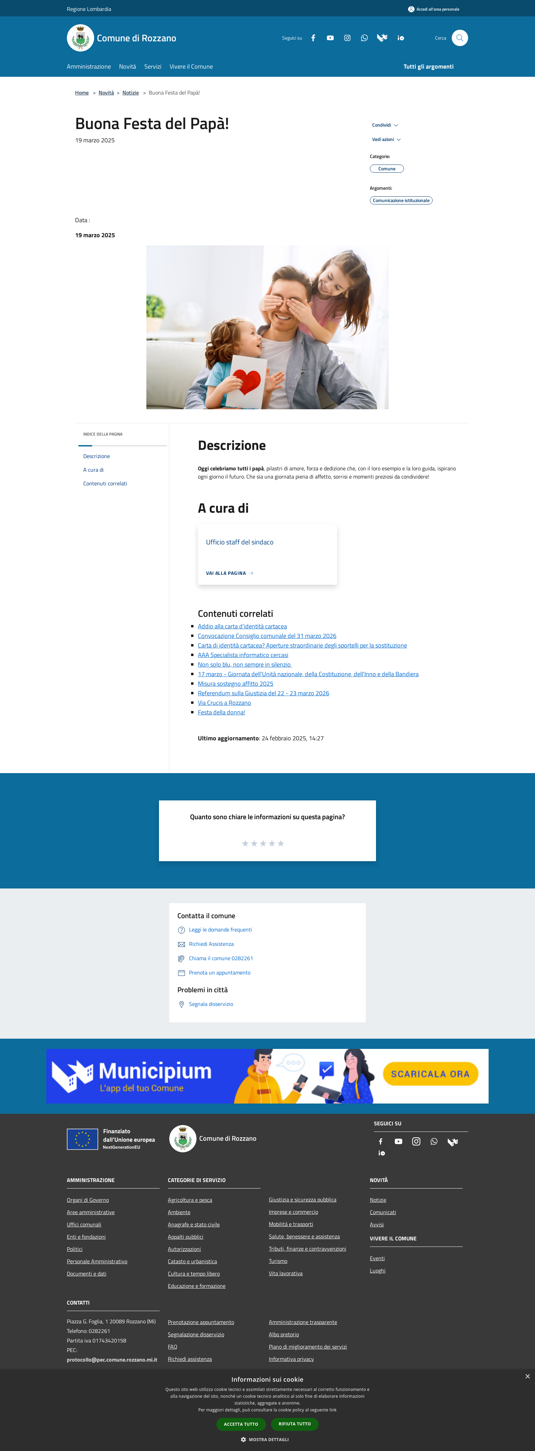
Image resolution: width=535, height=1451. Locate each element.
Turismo (278, 1261)
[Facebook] (310, 37)
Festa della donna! (221, 712)
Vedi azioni (387, 140)
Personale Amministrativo (97, 1261)
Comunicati (383, 1212)
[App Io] (398, 37)
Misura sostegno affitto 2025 (235, 683)
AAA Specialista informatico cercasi (243, 654)
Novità (106, 92)
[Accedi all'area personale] (433, 9)
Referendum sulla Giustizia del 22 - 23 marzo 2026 (263, 693)
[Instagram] (344, 37)
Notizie (130, 92)
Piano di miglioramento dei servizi (308, 1346)
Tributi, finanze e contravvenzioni (307, 1248)
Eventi (377, 1258)
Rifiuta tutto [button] (295, 1424)
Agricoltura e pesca (190, 1200)
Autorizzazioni (184, 1249)
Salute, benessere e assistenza (304, 1236)
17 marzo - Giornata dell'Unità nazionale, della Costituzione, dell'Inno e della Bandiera (308, 674)
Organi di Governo (88, 1200)
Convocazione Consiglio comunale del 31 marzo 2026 (267, 635)
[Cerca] (460, 38)
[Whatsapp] (361, 37)
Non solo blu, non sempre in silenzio (245, 664)
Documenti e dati (86, 1273)
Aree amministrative (91, 1212)
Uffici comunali (84, 1224)
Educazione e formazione (197, 1286)
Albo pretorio (284, 1334)
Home (82, 92)
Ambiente (179, 1212)
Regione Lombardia (89, 9)
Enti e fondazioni (86, 1237)
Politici (75, 1249)
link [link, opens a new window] (333, 1410)
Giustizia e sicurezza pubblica (302, 1199)
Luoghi (378, 1270)
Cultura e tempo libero (194, 1273)
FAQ (172, 1346)
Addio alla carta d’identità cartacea (242, 626)
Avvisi (377, 1224)
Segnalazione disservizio (196, 1334)
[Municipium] (379, 37)
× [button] (527, 1376)
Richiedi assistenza (190, 1359)
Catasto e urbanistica (192, 1261)
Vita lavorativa (286, 1273)
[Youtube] (327, 37)
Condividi (386, 125)
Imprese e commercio (293, 1212)
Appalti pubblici (185, 1237)
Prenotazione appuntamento (201, 1322)
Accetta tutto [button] (241, 1424)
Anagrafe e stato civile (194, 1224)
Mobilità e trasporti (291, 1224)
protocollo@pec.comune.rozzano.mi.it (112, 1359)
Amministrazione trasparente (303, 1322)
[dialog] (267, 1410)
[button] (267, 1439)
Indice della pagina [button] (102, 434)
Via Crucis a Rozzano (224, 702)
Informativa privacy (291, 1359)
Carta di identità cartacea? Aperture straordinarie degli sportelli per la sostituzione (302, 645)
